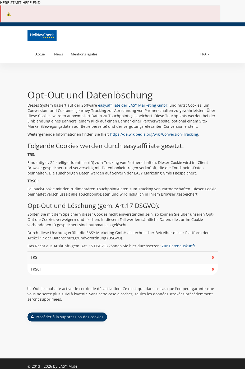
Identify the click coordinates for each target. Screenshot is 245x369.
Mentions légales (84, 54)
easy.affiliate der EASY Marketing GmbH (133, 105)
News (58, 54)
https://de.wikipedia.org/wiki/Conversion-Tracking (154, 134)
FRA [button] (205, 54)
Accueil (40, 54)
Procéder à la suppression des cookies (67, 316)
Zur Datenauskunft (178, 245)
